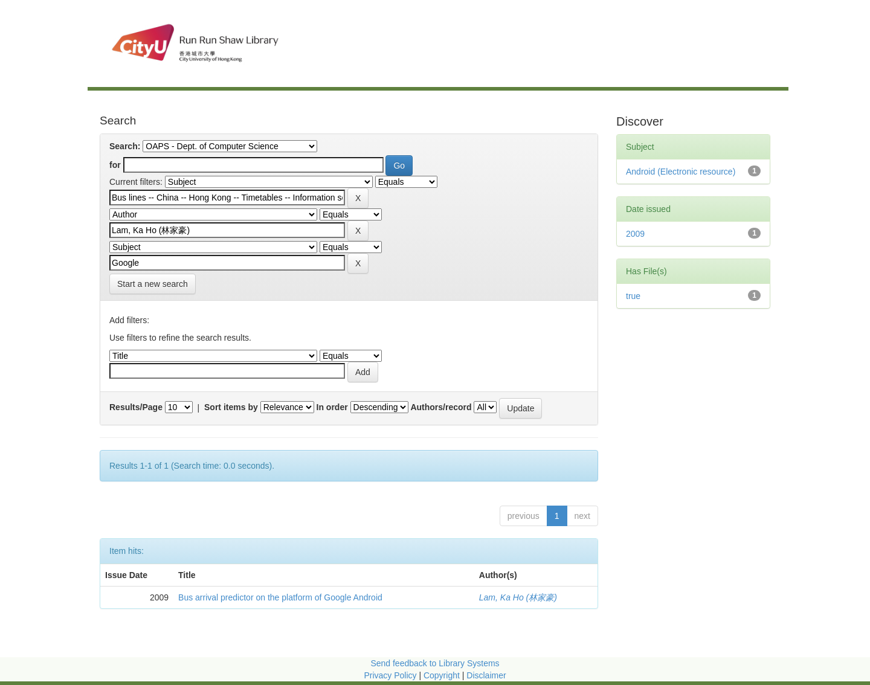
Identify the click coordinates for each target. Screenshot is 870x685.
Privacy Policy (390, 675)
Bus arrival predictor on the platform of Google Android (280, 597)
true (633, 296)
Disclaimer (486, 675)
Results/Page (136, 407)
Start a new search (152, 284)
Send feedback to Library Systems (434, 663)
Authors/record (440, 407)
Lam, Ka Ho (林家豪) (518, 597)
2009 (635, 234)
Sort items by (231, 407)
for (115, 165)
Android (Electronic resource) (680, 171)
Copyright (443, 675)
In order (332, 407)
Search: (124, 146)
